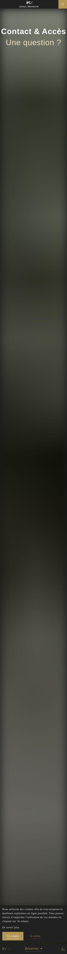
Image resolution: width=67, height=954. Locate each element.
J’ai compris (13, 936)
